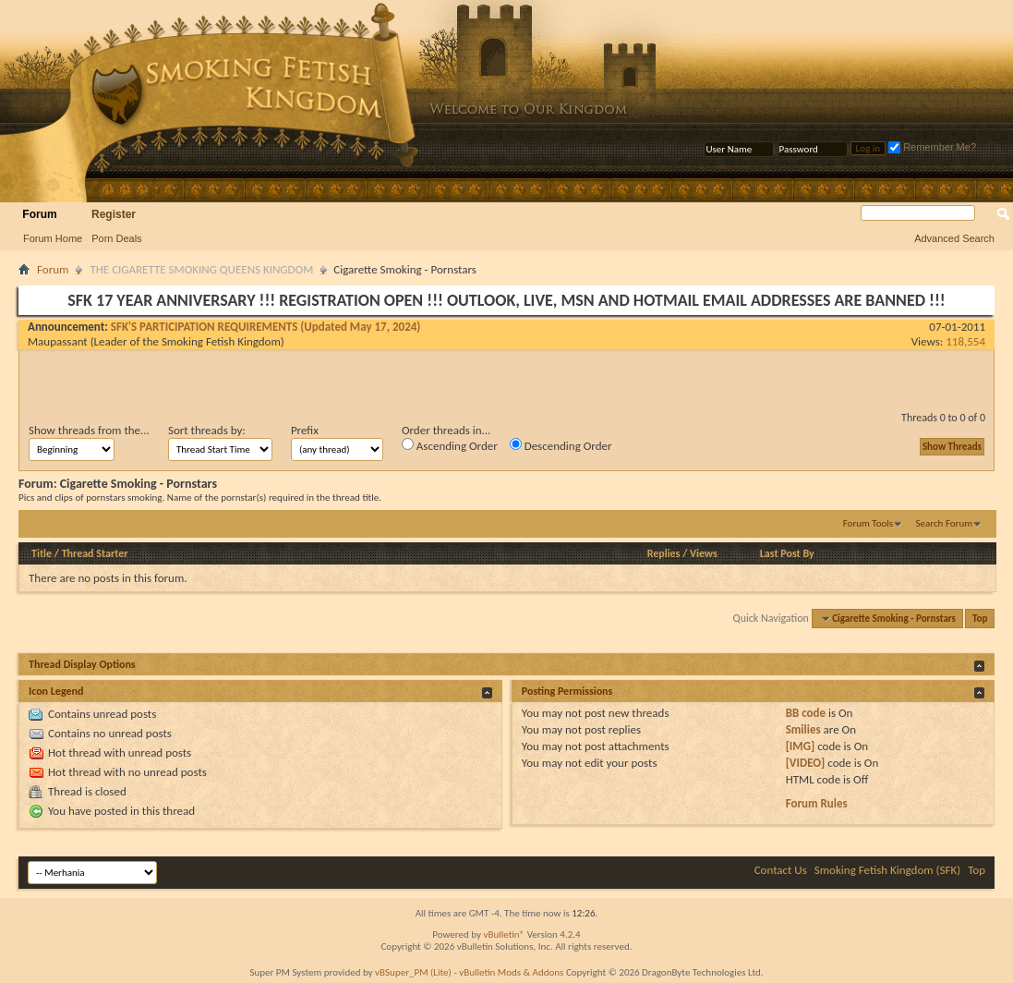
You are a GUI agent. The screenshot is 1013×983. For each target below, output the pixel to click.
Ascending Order (450, 445)
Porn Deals (116, 238)
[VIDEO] (806, 763)
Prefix (305, 430)
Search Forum (944, 523)
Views (704, 553)
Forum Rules (817, 803)
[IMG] (800, 746)
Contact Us (780, 870)
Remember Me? (932, 146)
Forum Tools (868, 523)
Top (979, 619)
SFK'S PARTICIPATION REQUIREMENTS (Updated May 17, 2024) (266, 327)
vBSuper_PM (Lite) (413, 972)
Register (113, 214)
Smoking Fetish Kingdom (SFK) (887, 870)
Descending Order (561, 445)
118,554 (965, 341)
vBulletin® (504, 934)
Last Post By (787, 553)
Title (41, 553)
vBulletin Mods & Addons (511, 972)
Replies (664, 553)
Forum (39, 214)
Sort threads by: (207, 430)
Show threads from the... (89, 430)
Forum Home (52, 238)
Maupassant (58, 341)
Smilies (803, 729)
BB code (806, 713)
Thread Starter (95, 553)
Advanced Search (954, 238)
